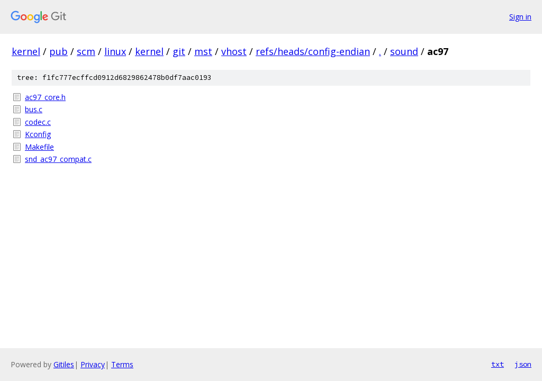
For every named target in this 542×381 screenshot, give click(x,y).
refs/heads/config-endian (313, 51)
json (522, 364)
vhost (234, 51)
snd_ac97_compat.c (58, 159)
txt (497, 364)
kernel (26, 51)
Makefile (39, 147)
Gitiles (63, 364)
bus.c (33, 109)
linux (115, 51)
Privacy (92, 364)
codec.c (38, 122)
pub (58, 51)
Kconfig (38, 134)
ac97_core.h (45, 97)
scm (86, 51)
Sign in (520, 17)
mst (203, 51)
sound (404, 51)
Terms (122, 364)
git (179, 51)
